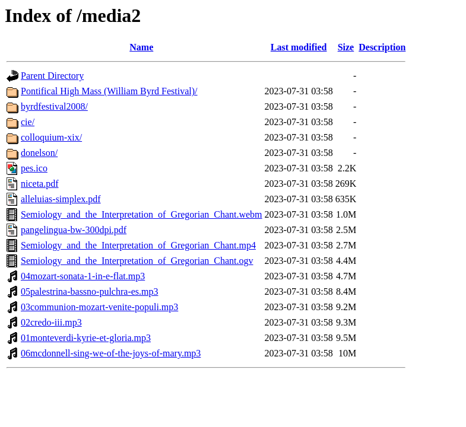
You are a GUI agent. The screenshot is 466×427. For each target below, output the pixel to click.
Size (346, 47)
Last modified (299, 47)
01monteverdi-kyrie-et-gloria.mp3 (86, 338)
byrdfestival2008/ (54, 106)
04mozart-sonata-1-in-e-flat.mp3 (83, 276)
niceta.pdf (40, 184)
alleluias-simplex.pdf (61, 199)
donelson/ (39, 153)
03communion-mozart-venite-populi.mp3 (99, 307)
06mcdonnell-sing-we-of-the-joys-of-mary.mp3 (111, 353)
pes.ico (34, 168)
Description (382, 47)
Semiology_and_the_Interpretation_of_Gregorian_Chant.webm (141, 214)
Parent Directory (52, 76)
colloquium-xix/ (51, 137)
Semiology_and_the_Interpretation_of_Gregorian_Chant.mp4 (138, 245)
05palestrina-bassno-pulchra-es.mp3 (89, 291)
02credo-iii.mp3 (51, 322)
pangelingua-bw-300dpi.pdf (73, 230)
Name (141, 47)
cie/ (27, 122)
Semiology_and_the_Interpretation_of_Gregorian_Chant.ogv (137, 261)
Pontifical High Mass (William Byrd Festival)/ (109, 91)
